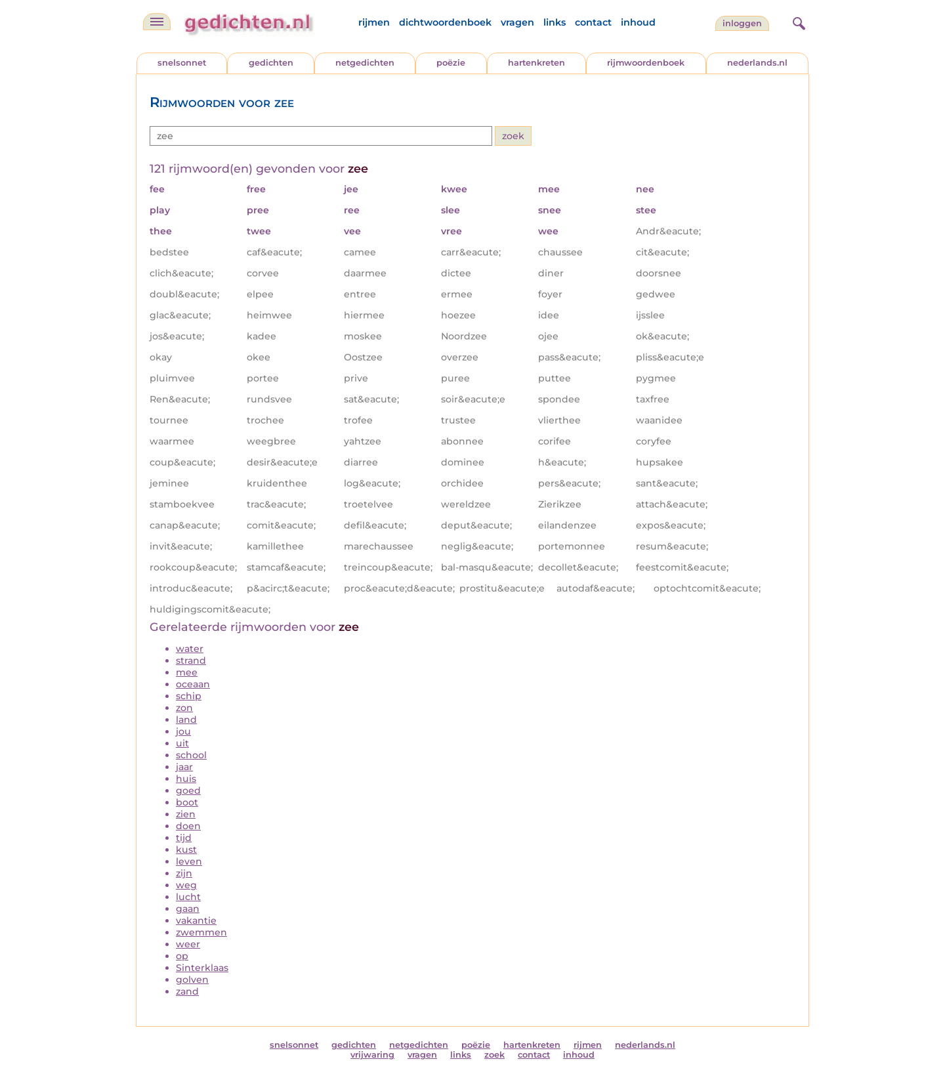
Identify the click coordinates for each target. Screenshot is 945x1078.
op (182, 956)
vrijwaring (372, 1055)
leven (189, 861)
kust (186, 849)
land (186, 719)
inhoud (638, 22)
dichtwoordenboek (445, 22)
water (189, 649)
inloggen (742, 23)
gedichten (271, 63)
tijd (184, 838)
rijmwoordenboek (645, 63)
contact (593, 22)
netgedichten (364, 63)
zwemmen (201, 932)
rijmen (374, 22)
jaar (184, 767)
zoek (494, 1055)
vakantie (196, 920)
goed (188, 790)
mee (187, 672)
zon (184, 708)
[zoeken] (797, 21)
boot (187, 802)
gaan (188, 909)
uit (182, 743)
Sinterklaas (202, 968)
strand (191, 660)
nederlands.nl (757, 63)
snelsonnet (182, 63)
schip (188, 696)
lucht (188, 897)
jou (183, 731)
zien (186, 814)
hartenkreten (536, 63)
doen (188, 826)
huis (186, 779)
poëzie (450, 63)
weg (186, 885)
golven (192, 979)
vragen (517, 22)
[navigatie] (157, 21)
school (191, 755)
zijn (184, 873)
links (554, 22)
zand (187, 991)
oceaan (193, 684)
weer (188, 944)
